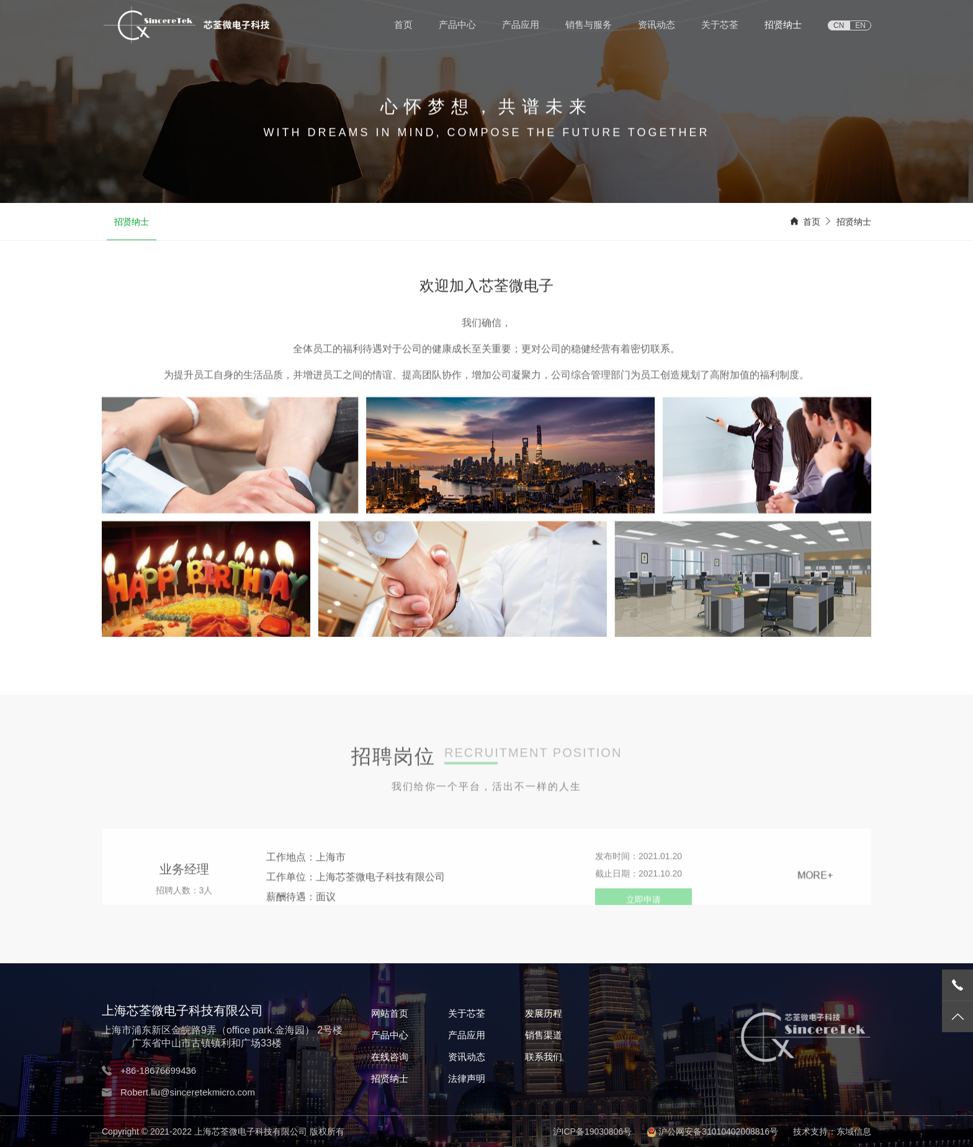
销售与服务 (588, 24)
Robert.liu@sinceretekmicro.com (187, 1092)
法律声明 (466, 1078)
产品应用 (520, 24)
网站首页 (389, 1013)
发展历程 (543, 1013)
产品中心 (457, 24)
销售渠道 (543, 1035)
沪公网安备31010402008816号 (718, 1131)
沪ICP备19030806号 (592, 1131)
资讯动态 (656, 24)
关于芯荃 (719, 24)
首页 (403, 24)
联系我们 (543, 1056)
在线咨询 (389, 1056)
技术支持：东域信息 (832, 1131)
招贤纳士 (783, 24)
